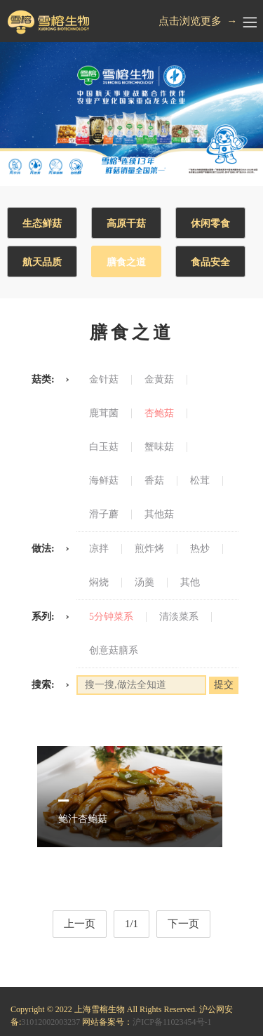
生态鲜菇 (42, 223)
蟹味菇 (159, 447)
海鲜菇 (104, 481)
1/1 (131, 923)
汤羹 (144, 582)
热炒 (200, 549)
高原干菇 (126, 223)
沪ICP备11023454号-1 (172, 1022)
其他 (190, 582)
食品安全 (210, 262)
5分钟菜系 (111, 617)
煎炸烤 (149, 549)
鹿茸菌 (104, 413)
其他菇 (159, 514)
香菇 (154, 481)
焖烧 (99, 582)
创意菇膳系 (113, 651)
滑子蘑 (104, 514)
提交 (224, 684)
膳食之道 (126, 262)
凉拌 (99, 549)
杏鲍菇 (159, 413)
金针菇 (104, 380)
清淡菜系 (178, 617)
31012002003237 (50, 1022)
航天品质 (42, 262)
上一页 (79, 923)
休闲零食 (210, 223)
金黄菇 (159, 380)
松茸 (200, 481)
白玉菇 (104, 447)
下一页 (183, 923)
